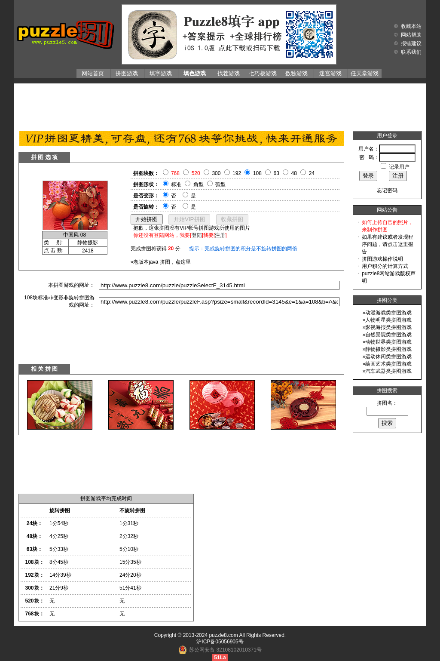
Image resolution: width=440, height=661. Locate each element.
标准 (176, 184)
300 (216, 173)
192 (236, 173)
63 (276, 173)
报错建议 (411, 43)
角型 (198, 184)
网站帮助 (411, 35)
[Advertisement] (220, 105)
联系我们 (411, 52)
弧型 (220, 184)
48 (294, 173)
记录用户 (399, 167)
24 (312, 173)
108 (257, 173)
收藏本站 (411, 26)
